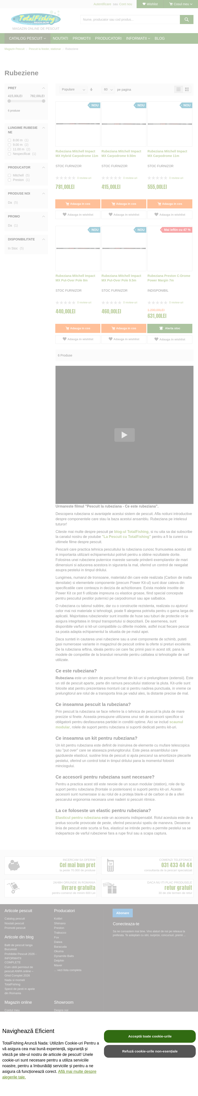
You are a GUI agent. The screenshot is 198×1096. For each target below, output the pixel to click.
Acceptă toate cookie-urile (150, 1036)
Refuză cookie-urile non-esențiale (150, 1051)
